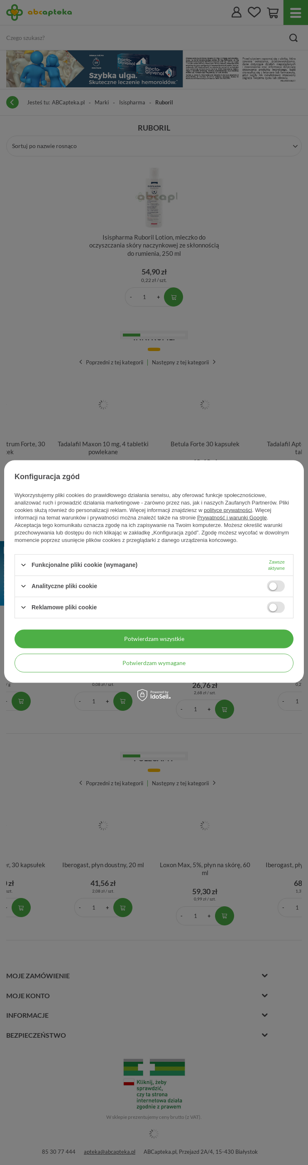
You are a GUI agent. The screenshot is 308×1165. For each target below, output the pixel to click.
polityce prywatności (228, 510)
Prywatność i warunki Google (232, 517)
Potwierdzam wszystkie (154, 638)
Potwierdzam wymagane (154, 662)
